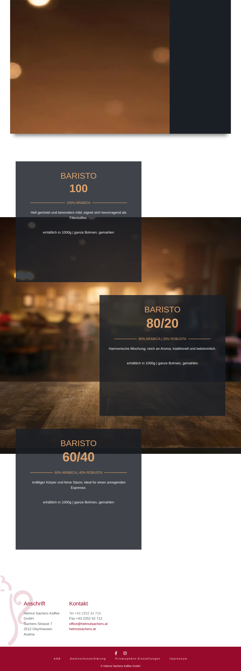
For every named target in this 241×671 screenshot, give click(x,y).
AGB (57, 658)
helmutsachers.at (82, 628)
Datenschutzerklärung (88, 658)
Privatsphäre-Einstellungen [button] (137, 658)
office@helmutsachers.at (88, 622)
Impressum (178, 658)
